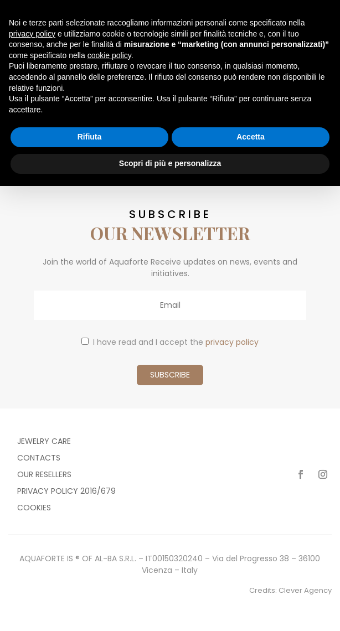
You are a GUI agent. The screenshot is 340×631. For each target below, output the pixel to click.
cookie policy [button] (109, 55)
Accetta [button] (250, 136)
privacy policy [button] (32, 33)
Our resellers (44, 475)
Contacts (38, 458)
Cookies (34, 508)
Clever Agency (305, 590)
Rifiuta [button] (90, 136)
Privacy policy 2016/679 (66, 491)
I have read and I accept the (170, 342)
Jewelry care (44, 442)
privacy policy (232, 342)
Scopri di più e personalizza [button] (170, 163)
